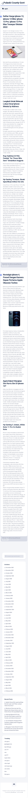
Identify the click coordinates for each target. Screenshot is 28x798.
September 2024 (10, 609)
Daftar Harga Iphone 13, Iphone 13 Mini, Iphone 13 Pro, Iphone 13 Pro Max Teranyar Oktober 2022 (13, 21)
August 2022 (9, 679)
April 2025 (8, 590)
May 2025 (8, 587)
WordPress (13, 792)
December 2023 (10, 634)
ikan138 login (7, 747)
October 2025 (9, 573)
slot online (7, 768)
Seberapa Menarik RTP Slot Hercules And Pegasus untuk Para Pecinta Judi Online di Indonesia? (12, 716)
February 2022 (9, 691)
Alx (22, 792)
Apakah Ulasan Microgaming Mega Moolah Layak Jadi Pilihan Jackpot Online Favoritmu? (13, 704)
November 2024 (10, 604)
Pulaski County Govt (14, 2)
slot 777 (6, 749)
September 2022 (10, 677)
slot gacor (7, 741)
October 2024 (9, 606)
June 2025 (8, 584)
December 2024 (10, 601)
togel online (7, 757)
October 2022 (9, 674)
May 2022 (8, 682)
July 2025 (8, 581)
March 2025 (9, 592)
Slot (5, 771)
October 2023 (9, 640)
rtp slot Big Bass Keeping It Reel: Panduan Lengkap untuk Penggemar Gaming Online (13, 722)
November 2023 (10, 637)
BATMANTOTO (8, 744)
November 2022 (10, 671)
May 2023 (8, 654)
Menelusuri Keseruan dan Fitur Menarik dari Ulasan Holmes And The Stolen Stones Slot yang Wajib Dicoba (13, 710)
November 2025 (10, 570)
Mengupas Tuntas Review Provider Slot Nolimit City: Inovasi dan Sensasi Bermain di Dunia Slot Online (13, 728)
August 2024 (9, 612)
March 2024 (9, 626)
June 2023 (8, 651)
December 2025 (10, 567)
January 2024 (9, 632)
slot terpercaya (8, 766)
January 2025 (9, 598)
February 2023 (9, 663)
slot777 (6, 755)
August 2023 (9, 646)
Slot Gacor (5, 539)
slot (5, 752)
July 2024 (8, 615)
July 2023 (8, 648)
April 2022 (8, 685)
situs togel (7, 763)
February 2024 (9, 629)
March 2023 (9, 660)
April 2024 (8, 623)
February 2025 (9, 595)
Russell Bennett (17, 264)
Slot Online (5, 265)
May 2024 (8, 620)
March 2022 (9, 688)
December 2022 (10, 668)
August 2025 (9, 578)
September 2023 (10, 643)
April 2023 (8, 657)
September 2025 (10, 575)
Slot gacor (7, 774)
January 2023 (9, 665)
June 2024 (8, 618)
